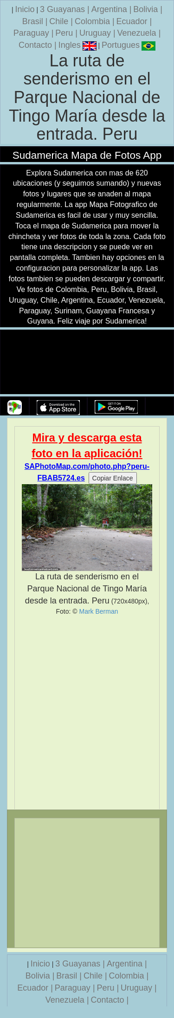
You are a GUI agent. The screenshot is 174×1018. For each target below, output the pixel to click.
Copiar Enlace (112, 478)
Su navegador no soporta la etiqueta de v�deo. (87, 362)
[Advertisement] (87, 712)
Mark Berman (98, 611)
